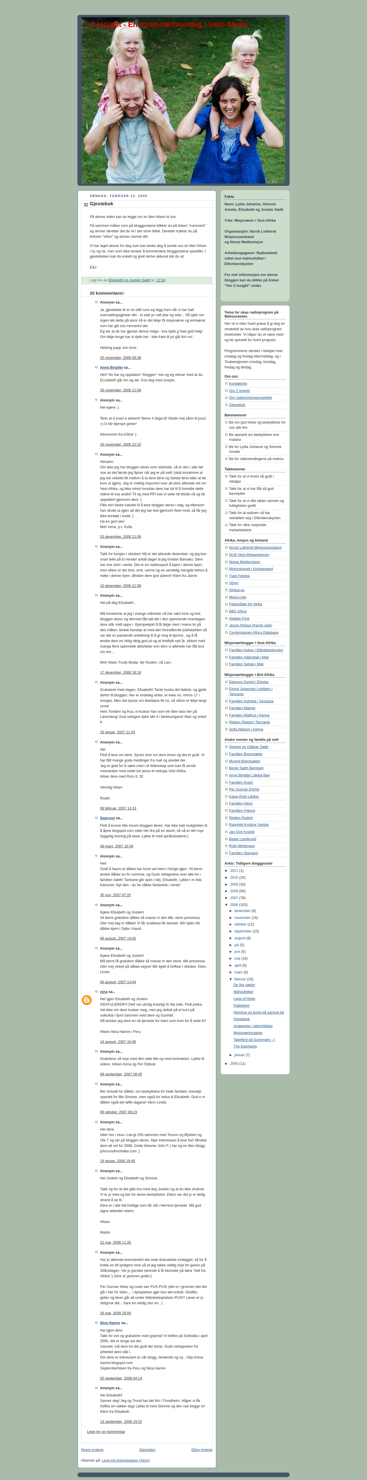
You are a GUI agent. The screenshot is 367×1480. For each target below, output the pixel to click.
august (240, 938)
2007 (234, 898)
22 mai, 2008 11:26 (115, 1243)
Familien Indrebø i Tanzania (251, 701)
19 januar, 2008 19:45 (117, 1161)
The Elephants (245, 1046)
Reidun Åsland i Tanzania (249, 722)
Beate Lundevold (242, 839)
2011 (234, 871)
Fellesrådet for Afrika (245, 604)
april (238, 965)
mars (239, 972)
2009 (234, 884)
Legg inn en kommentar (106, 1432)
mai (238, 959)
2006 (234, 905)
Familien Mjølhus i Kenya (249, 715)
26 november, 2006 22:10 (120, 445)
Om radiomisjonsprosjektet (250, 398)
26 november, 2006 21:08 (120, 390)
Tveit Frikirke (239, 576)
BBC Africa (238, 611)
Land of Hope (244, 999)
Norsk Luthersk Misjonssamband (255, 548)
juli (237, 945)
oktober (241, 924)
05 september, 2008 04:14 (121, 1378)
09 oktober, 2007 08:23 (118, 1112)
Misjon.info (237, 597)
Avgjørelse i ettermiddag (253, 1026)
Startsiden (147, 1450)
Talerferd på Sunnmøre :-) (254, 1040)
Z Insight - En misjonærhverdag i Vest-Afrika (168, 24)
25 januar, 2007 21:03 (117, 732)
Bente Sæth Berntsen (246, 768)
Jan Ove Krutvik (242, 832)
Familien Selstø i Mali (246, 664)
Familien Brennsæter (246, 754)
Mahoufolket (243, 992)
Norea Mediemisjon (244, 562)
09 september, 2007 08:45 (121, 1074)
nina (104, 992)
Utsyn (233, 583)
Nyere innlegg (92, 1450)
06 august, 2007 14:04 (118, 982)
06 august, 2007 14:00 (118, 938)
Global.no (237, 590)
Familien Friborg (242, 811)
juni (238, 952)
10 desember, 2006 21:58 (120, 586)
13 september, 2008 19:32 (121, 1422)
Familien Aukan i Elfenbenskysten (256, 650)
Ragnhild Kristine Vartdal (249, 825)
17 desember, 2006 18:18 (120, 673)
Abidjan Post (239, 619)
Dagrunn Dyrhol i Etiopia (248, 682)
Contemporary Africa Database (253, 633)
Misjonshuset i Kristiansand (251, 569)
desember (243, 911)
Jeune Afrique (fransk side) (250, 625)
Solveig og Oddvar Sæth (248, 747)
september (244, 931)
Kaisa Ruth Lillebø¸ (244, 797)
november (243, 918)
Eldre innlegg (201, 1450)
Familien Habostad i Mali (249, 657)
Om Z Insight (239, 391)
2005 (234, 1064)
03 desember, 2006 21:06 (120, 537)
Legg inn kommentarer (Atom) (126, 1460)
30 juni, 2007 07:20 (115, 895)
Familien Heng (240, 803)
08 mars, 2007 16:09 (116, 846)
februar (241, 979)
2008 (234, 891)
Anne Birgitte (111, 368)
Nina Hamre (110, 1323)
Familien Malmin (242, 708)
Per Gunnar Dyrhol (244, 789)
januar (240, 1055)
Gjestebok (237, 405)
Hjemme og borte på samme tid (259, 1013)
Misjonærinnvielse (248, 1033)
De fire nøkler (244, 985)
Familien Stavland (243, 853)
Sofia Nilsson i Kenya (246, 729)
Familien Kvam (241, 782)
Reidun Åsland (241, 818)
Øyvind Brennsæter (244, 761)
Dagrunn (107, 818)
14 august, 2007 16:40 (118, 1042)
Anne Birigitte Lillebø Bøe (249, 775)
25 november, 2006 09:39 (120, 358)
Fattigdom (242, 1006)
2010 (234, 878)
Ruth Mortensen (242, 846)
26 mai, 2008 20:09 (115, 1313)
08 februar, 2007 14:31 (118, 808)
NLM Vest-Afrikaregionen (249, 555)
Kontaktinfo (238, 384)
